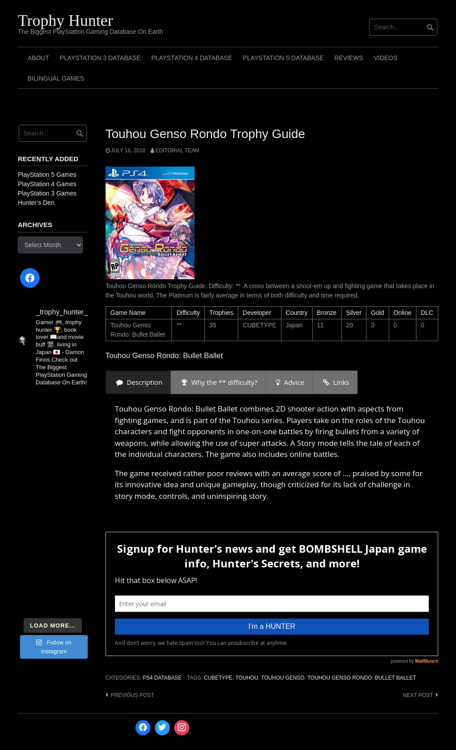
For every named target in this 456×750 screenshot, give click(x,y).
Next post (418, 695)
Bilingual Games (56, 78)
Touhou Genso (283, 678)
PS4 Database (161, 678)
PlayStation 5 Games (47, 174)
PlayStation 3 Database (100, 57)
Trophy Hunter (65, 20)
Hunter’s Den (36, 202)
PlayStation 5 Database (283, 57)
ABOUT (38, 57)
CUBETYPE (218, 678)
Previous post (132, 695)
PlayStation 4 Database (191, 57)
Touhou (246, 678)
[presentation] (138, 382)
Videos (385, 57)
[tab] (138, 382)
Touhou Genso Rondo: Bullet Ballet (361, 678)
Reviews (348, 57)
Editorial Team (177, 150)
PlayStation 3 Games (47, 193)
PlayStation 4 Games (47, 184)
